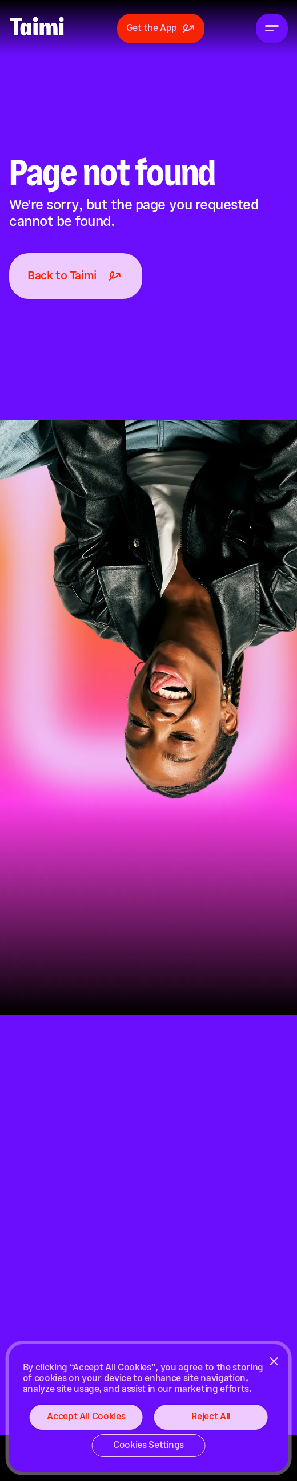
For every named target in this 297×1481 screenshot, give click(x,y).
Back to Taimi (75, 276)
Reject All (210, 1416)
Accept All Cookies (86, 1416)
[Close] (273, 1361)
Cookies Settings (148, 1445)
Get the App (160, 28)
